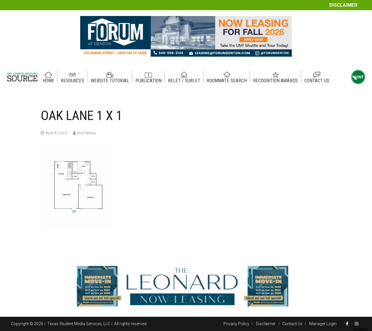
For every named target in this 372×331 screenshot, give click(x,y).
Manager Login (323, 323)
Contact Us (292, 323)
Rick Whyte (86, 132)
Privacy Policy (236, 323)
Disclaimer (343, 5)
